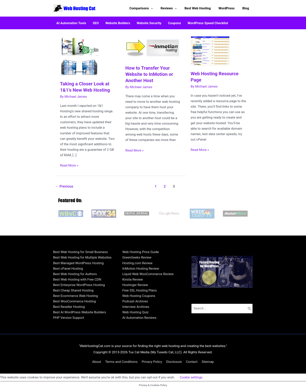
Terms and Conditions (121, 360)
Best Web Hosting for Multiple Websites (82, 256)
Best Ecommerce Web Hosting (75, 295)
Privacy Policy (152, 360)
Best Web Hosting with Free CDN (77, 278)
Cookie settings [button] (191, 376)
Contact (191, 360)
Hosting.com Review (137, 262)
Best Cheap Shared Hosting (73, 289)
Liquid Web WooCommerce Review (148, 273)
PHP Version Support (68, 317)
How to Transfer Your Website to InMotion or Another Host (149, 73)
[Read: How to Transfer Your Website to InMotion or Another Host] (153, 47)
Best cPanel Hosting (68, 267)
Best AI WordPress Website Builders (79, 311)
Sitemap (208, 360)
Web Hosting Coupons (138, 295)
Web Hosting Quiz (135, 311)
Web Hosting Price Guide (140, 251)
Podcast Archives (135, 300)
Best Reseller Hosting (69, 306)
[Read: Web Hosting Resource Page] (210, 49)
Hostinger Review (135, 284)
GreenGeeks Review (136, 256)
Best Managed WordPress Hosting (78, 262)
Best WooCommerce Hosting (74, 300)
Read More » (69, 164)
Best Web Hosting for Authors (75, 273)
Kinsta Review (132, 278)
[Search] (250, 307)
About (96, 360)
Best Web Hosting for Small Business (80, 251)
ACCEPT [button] (214, 376)
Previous (64, 185)
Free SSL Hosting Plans (139, 289)
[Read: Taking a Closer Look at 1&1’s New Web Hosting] (80, 55)
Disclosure (174, 360)
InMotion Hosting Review (140, 267)
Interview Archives (135, 306)
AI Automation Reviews (139, 317)
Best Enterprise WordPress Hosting (79, 284)
